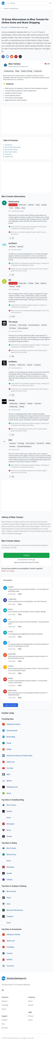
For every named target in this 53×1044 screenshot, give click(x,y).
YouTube (10, 768)
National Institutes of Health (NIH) (19, 756)
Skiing (17, 71)
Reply (19, 594)
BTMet (9, 749)
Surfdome (13, 361)
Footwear (29, 365)
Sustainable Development (24, 446)
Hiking (37, 205)
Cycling (18, 286)
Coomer (10, 953)
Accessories (38, 71)
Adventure (31, 205)
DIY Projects (12, 328)
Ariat (8, 904)
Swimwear (20, 246)
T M (9, 619)
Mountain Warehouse (15, 910)
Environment (40, 443)
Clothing (21, 406)
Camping (44, 205)
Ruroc (9, 830)
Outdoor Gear (22, 205)
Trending (5, 1005)
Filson (9, 898)
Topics (4, 1009)
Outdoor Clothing (26, 71)
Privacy (30, 1016)
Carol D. (10, 632)
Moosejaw (10, 824)
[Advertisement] (26, 120)
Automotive (12, 443)
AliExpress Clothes (13, 724)
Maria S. (10, 609)
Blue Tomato (32, 32)
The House (13, 322)
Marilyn (10, 678)
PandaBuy (10, 947)
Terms (30, 1020)
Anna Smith (11, 654)
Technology (21, 443)
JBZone (9, 781)
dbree (9, 793)
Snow (9, 817)
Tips (3, 1024)
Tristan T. (11, 666)
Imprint (30, 1005)
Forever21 (10, 966)
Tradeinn (10, 916)
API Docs (5, 1028)
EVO (10, 440)
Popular (4, 1001)
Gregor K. (6, 27)
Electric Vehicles (30, 443)
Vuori (9, 923)
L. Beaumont (12, 599)
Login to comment (10, 705)
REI (10, 280)
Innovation (12, 446)
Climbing (17, 208)
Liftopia (9, 879)
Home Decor (12, 325)
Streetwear (22, 403)
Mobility (48, 443)
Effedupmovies (12, 787)
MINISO (9, 959)
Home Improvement (33, 325)
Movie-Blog (11, 737)
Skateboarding (13, 403)
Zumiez (12, 400)
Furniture (44, 325)
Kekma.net (11, 762)
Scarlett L (11, 587)
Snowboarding (8, 71)
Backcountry (14, 201)
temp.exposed (12, 730)
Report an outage (8, 571)
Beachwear (12, 246)
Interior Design (22, 325)
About (30, 1001)
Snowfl (9, 836)
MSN (8, 774)
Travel (11, 208)
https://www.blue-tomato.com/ (18, 66)
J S (9, 642)
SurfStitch (13, 243)
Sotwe (9, 743)
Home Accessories (23, 328)
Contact (4, 1020)
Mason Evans (12, 690)
